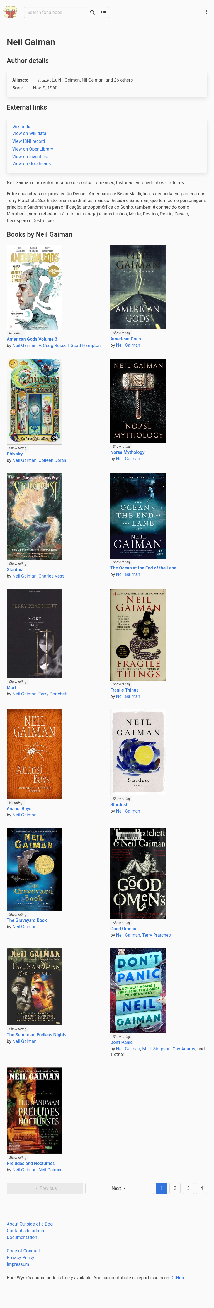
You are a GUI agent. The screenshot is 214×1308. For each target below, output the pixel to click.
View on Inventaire (30, 157)
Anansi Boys (19, 808)
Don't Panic (121, 1042)
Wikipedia (21, 126)
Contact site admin (25, 1230)
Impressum (18, 1264)
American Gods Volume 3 (32, 339)
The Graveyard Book (27, 920)
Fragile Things (124, 690)
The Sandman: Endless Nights (37, 1035)
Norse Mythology (127, 452)
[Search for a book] (55, 12)
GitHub (177, 1277)
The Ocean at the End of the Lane (143, 568)
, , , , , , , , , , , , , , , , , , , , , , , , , (85, 80)
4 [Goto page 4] (202, 1188)
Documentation (22, 1237)
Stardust (15, 569)
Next (120, 1188)
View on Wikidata (29, 133)
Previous (45, 1188)
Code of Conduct (23, 1251)
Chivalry (15, 454)
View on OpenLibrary (32, 149)
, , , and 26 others (85, 80)
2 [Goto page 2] (175, 1188)
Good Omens (123, 928)
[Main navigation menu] (207, 11)
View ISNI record (28, 141)
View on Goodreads (31, 163)
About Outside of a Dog (30, 1224)
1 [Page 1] (161, 1188)
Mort (11, 687)
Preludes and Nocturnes (31, 1163)
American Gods (125, 338)
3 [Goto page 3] (188, 1188)
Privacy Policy (20, 1257)
